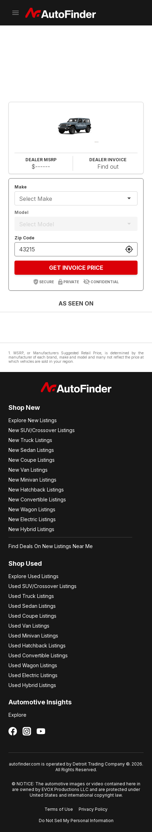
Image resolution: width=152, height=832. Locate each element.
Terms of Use (58, 809)
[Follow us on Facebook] (12, 731)
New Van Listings (28, 470)
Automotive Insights (40, 702)
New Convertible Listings (37, 499)
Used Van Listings (28, 626)
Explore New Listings (32, 420)
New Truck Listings (30, 440)
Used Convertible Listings (38, 655)
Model (21, 212)
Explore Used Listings (33, 576)
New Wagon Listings (31, 509)
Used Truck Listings (31, 596)
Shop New (24, 407)
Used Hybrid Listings (32, 685)
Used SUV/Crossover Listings (42, 586)
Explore (17, 715)
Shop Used (25, 563)
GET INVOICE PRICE (76, 267)
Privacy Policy (93, 809)
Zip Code (24, 237)
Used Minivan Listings (33, 636)
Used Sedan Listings (32, 606)
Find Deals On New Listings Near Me (50, 546)
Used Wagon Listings (32, 665)
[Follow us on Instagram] (27, 731)
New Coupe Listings (31, 460)
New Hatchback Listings (36, 490)
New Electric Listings (32, 519)
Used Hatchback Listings (37, 645)
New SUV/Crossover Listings (41, 430)
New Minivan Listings (32, 480)
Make (20, 187)
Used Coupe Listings (32, 616)
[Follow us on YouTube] (41, 731)
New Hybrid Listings (31, 529)
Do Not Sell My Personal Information (76, 820)
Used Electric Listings (32, 675)
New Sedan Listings (31, 450)
